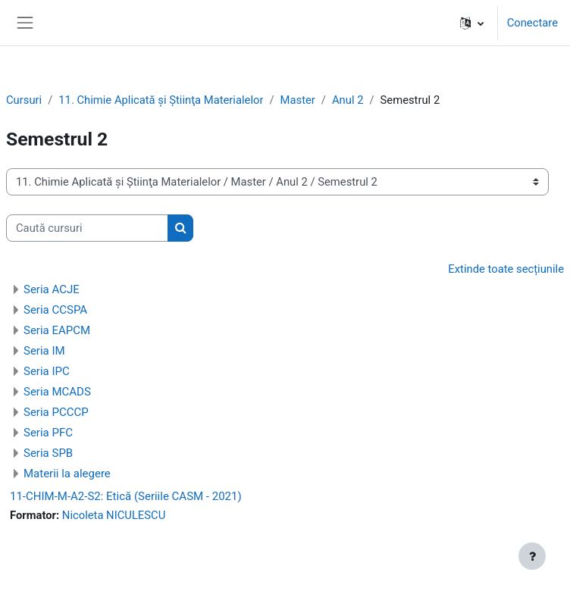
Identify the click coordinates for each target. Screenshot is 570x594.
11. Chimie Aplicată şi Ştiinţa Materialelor (160, 100)
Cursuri (24, 100)
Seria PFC (48, 432)
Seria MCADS (57, 392)
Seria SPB (48, 453)
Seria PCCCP (56, 412)
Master (297, 100)
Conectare (532, 23)
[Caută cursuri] (87, 228)
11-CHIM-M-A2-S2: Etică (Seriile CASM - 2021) (126, 496)
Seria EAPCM (56, 330)
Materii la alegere (67, 473)
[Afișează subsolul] (532, 556)
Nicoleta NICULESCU (113, 515)
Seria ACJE (51, 289)
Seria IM (44, 351)
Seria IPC (46, 371)
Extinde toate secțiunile (506, 269)
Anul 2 (348, 100)
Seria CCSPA (55, 310)
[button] (471, 22)
